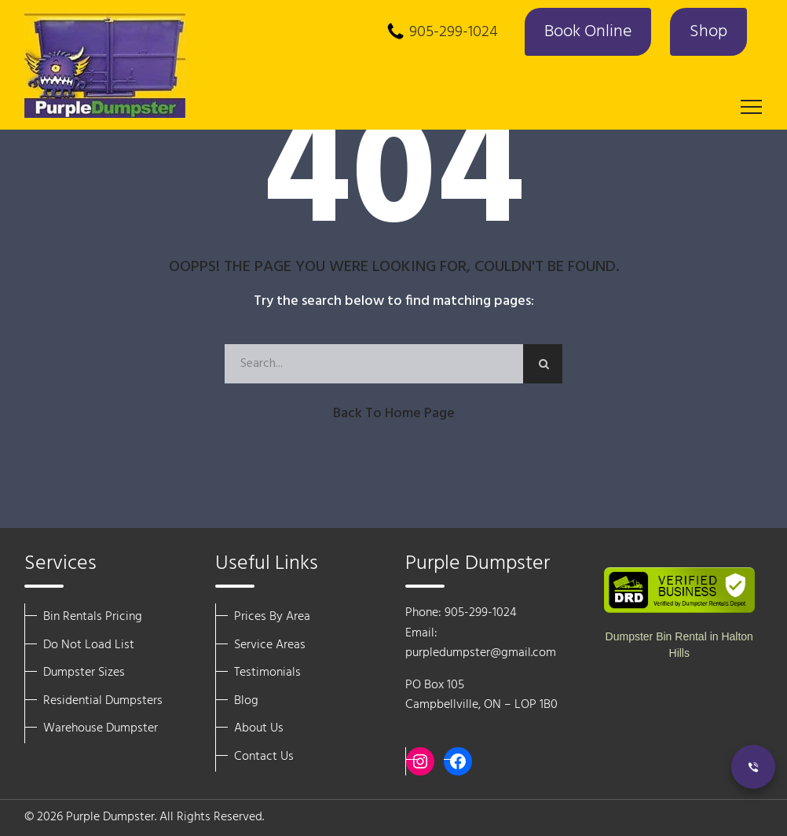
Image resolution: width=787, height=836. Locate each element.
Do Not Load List (88, 645)
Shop (708, 32)
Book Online (587, 32)
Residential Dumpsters (103, 701)
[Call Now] (753, 767)
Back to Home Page (394, 413)
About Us (259, 728)
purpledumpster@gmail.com (480, 653)
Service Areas (270, 645)
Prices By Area (272, 617)
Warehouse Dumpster (100, 728)
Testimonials (267, 672)
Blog (246, 701)
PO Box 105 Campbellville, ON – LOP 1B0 (481, 695)
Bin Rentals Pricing (92, 617)
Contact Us (264, 756)
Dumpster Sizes (84, 672)
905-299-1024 (453, 32)
